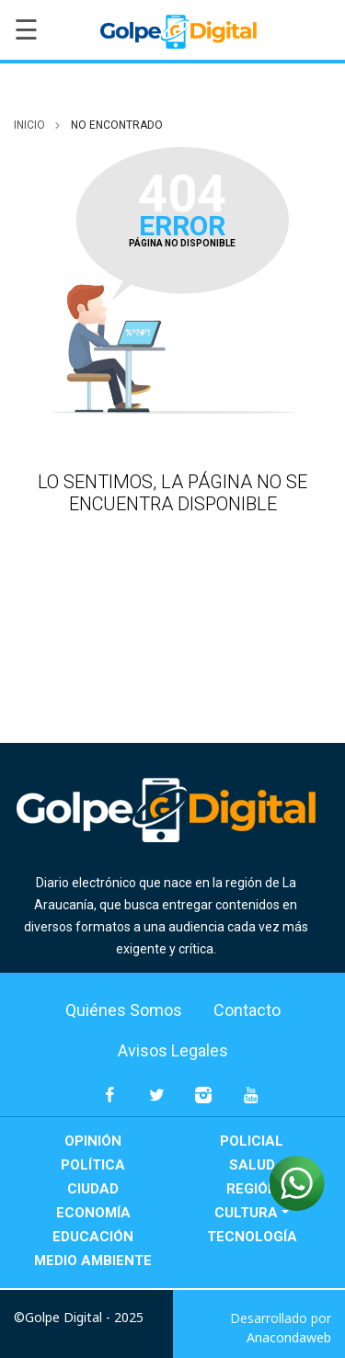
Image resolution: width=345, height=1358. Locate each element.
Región (252, 1189)
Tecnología (252, 1236)
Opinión (92, 1141)
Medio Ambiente (93, 1260)
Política (93, 1165)
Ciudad (93, 1189)
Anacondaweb (289, 1337)
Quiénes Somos (123, 1010)
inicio (29, 125)
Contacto (247, 1010)
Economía (93, 1212)
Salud (252, 1165)
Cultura (246, 1212)
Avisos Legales (173, 1050)
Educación (92, 1236)
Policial (251, 1141)
